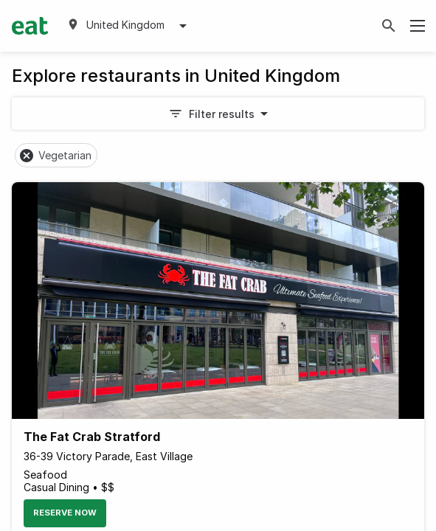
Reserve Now (65, 512)
